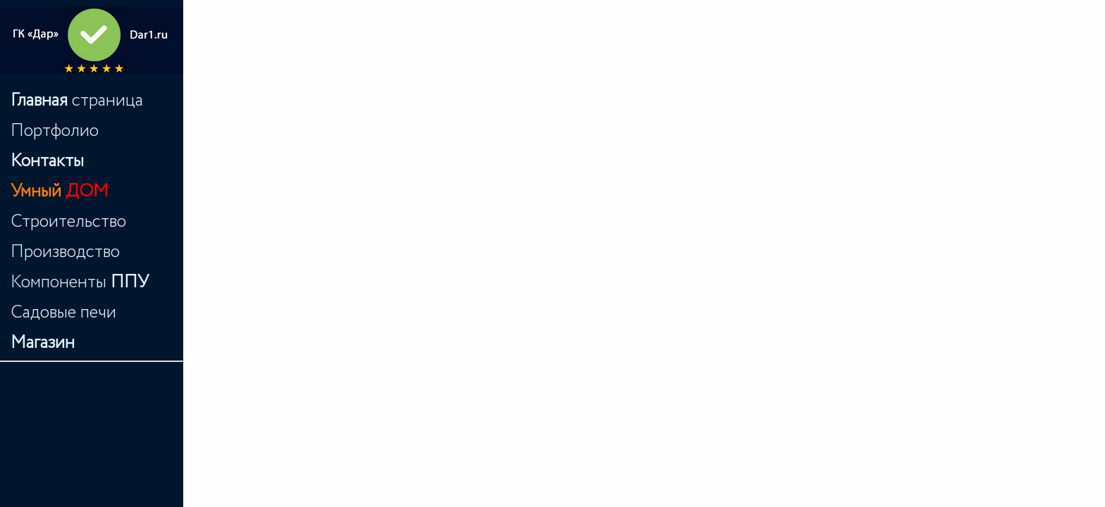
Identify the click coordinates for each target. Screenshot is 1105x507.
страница (77, 100)
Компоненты (80, 282)
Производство (65, 252)
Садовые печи (63, 312)
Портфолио (55, 131)
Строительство (68, 221)
